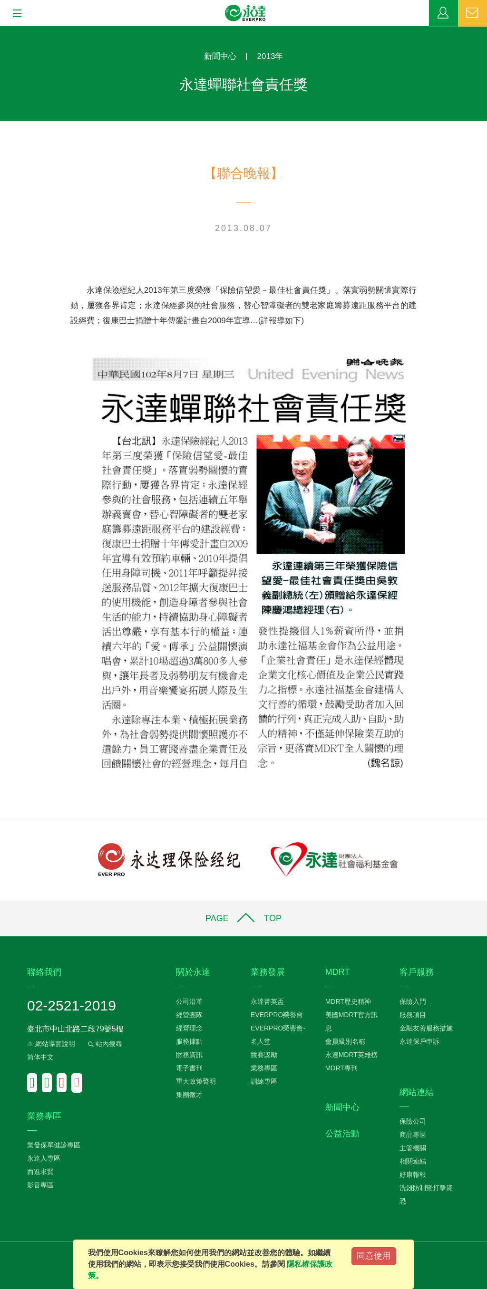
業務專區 (443, 13)
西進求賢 (40, 1171)
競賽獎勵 (264, 1054)
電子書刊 (189, 1068)
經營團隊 (189, 1015)
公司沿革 (189, 1001)
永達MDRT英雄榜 (351, 1054)
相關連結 (412, 1161)
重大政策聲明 (196, 1081)
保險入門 (412, 1001)
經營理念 (189, 1028)
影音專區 (40, 1185)
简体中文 (40, 1057)
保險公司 (412, 1121)
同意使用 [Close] (374, 1255)
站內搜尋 (104, 1044)
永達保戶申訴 (419, 1041)
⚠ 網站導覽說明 (51, 1044)
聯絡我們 (472, 13)
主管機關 (412, 1148)
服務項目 (412, 1015)
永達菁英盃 (267, 1001)
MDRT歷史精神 (348, 1001)
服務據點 (189, 1041)
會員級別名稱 (345, 1041)
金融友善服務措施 (426, 1028)
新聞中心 (220, 56)
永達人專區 (43, 1158)
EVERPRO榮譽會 (277, 1015)
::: (3, 31)
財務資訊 (189, 1054)
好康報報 (412, 1174)
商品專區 (412, 1134)
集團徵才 (189, 1094)
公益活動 (342, 1133)
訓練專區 (264, 1081)
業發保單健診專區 (53, 1145)
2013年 (270, 56)
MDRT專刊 (341, 1068)
